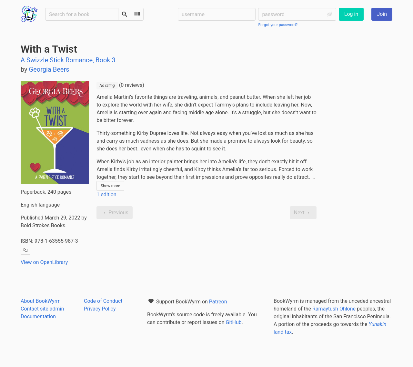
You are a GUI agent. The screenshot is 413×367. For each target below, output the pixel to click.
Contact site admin (42, 309)
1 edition (106, 194)
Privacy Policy (100, 309)
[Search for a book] (81, 14)
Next (303, 213)
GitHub (234, 322)
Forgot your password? (277, 25)
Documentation (38, 316)
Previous (114, 213)
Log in (351, 14)
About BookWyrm (41, 301)
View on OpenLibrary (44, 262)
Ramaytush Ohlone (334, 309)
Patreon (218, 302)
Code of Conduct (103, 301)
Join (382, 14)
